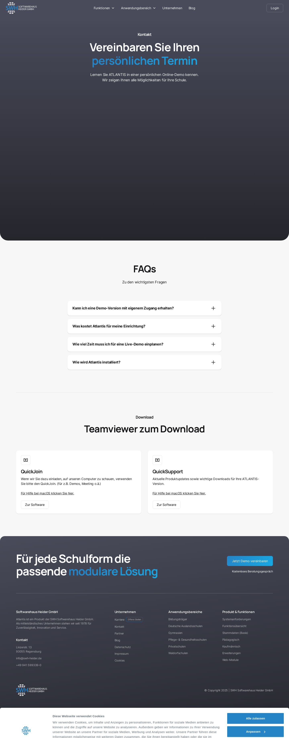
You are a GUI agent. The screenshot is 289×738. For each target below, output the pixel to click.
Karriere (129, 619)
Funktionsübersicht (234, 626)
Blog (192, 8)
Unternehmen (172, 8)
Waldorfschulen (178, 653)
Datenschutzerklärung (69, 719)
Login (275, 8)
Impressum (97, 719)
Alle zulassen (255, 691)
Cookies (120, 660)
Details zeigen (63, 730)
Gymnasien (175, 632)
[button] (104, 8)
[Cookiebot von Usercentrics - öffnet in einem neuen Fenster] (26, 730)
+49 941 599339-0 (28, 665)
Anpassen (255, 704)
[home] (35, 8)
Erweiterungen (231, 653)
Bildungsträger (177, 619)
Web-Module (230, 659)
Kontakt (119, 626)
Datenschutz (123, 647)
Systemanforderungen (236, 619)
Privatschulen (176, 646)
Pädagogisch (230, 639)
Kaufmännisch (231, 646)
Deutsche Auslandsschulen (185, 626)
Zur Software (35, 505)
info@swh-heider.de (28, 658)
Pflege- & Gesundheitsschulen (187, 639)
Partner (119, 633)
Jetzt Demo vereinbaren (250, 561)
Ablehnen (255, 717)
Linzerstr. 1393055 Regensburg (28, 649)
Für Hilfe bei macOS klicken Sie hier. (47, 493)
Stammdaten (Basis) (235, 632)
